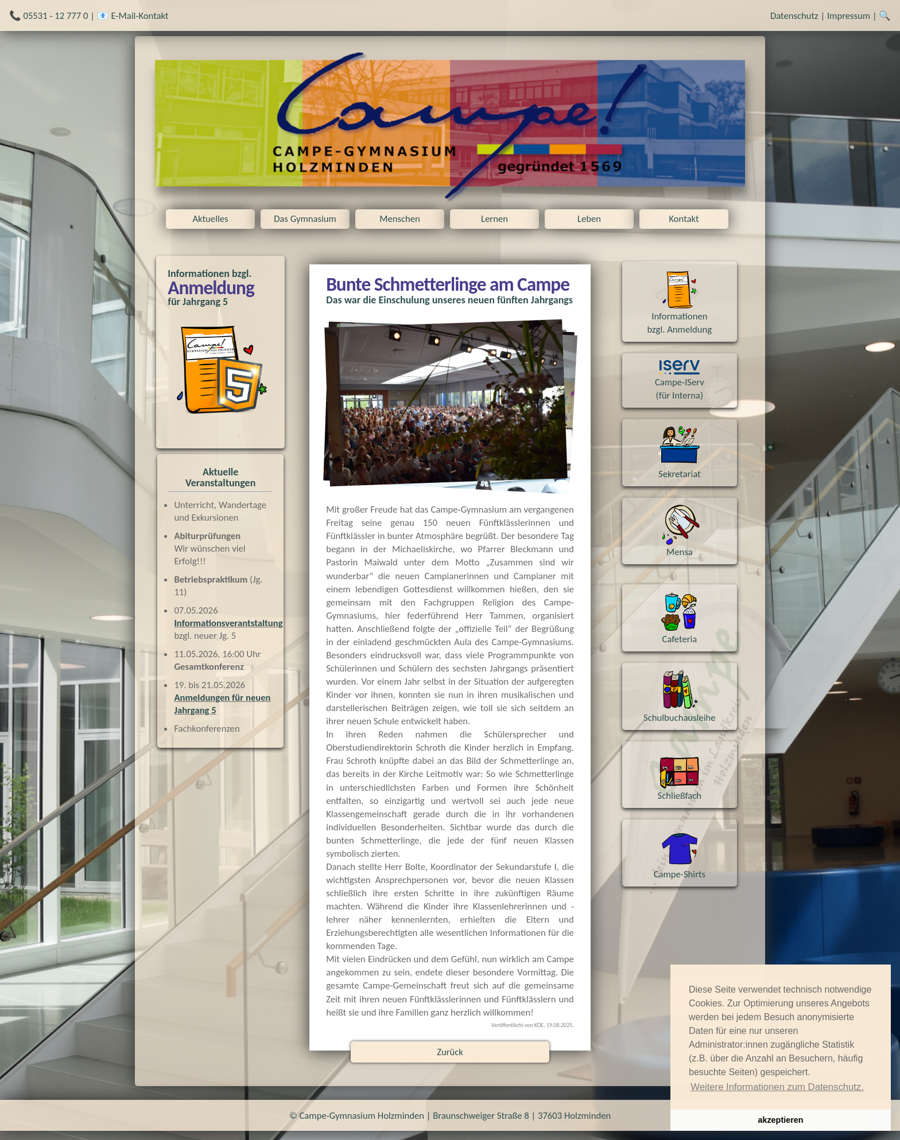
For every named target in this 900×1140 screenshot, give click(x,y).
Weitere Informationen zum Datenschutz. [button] (777, 1087)
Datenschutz (794, 15)
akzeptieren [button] (780, 1120)
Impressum (848, 15)
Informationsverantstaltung (228, 622)
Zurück (450, 1051)
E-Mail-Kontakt (139, 15)
